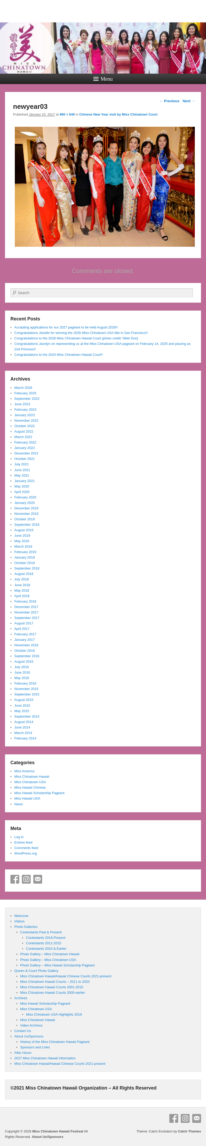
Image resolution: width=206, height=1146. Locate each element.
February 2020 (25, 497)
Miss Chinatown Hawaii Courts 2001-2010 (51, 987)
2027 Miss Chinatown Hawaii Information (45, 1058)
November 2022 (26, 420)
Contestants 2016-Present (45, 938)
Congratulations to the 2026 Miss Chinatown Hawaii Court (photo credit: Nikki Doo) (76, 338)
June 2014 (22, 727)
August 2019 (23, 530)
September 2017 (26, 618)
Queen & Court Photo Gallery (36, 971)
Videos (19, 921)
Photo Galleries (25, 927)
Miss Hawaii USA (27, 798)
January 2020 (24, 503)
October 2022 (24, 426)
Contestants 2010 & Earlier (46, 949)
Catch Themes (189, 1131)
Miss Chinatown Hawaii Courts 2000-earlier (52, 993)
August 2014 (23, 722)
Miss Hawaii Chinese (30, 787)
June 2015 (22, 705)
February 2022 (25, 442)
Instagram (26, 879)
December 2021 (26, 453)
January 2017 (24, 640)
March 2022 (23, 437)
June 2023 (22, 404)
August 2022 (23, 431)
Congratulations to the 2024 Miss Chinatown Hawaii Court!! (58, 355)
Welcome (21, 916)
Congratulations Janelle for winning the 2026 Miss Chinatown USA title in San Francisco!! (81, 333)
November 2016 (26, 645)
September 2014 (26, 716)
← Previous (169, 101)
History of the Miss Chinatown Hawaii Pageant (55, 1042)
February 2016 (25, 683)
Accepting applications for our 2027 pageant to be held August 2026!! (66, 327)
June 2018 (22, 585)
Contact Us (22, 1031)
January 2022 (24, 448)
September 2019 (26, 525)
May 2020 (21, 486)
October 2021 (24, 459)
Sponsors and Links (35, 1047)
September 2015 (26, 694)
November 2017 (26, 612)
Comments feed (26, 848)
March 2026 (23, 388)
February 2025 (25, 393)
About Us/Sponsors (28, 1036)
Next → (189, 101)
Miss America (24, 771)
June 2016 (22, 672)
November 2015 (26, 689)
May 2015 (21, 711)
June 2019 (22, 535)
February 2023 (25, 409)
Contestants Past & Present (41, 932)
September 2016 (26, 656)
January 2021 (24, 481)
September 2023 (26, 399)
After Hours (22, 1053)
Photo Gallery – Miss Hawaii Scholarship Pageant (57, 965)
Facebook (14, 879)
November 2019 (26, 514)
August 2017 (23, 623)
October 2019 (24, 519)
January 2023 (24, 415)
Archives (20, 998)
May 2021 (21, 475)
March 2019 (23, 546)
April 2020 (22, 492)
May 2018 (21, 590)
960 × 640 (67, 114)
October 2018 (24, 563)
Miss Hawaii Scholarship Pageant (39, 793)
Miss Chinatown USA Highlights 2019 (54, 1014)
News (18, 804)
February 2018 (25, 601)
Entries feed (23, 842)
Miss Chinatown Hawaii (31, 776)
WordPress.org (25, 853)
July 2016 (21, 667)
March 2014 (23, 733)
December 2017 (26, 607)
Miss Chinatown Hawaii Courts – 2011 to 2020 (55, 982)
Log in (18, 837)
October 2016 (24, 651)
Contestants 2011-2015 (43, 943)
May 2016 (21, 678)
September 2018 (26, 568)
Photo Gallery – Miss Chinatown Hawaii (50, 954)
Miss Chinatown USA (30, 782)
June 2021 (22, 470)
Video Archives (31, 1025)
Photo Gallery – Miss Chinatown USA (48, 960)
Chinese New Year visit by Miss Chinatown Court (118, 114)
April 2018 (22, 596)
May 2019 (21, 541)
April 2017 (22, 629)
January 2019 (24, 557)
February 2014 (25, 738)
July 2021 (21, 464)
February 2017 (25, 634)
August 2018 (23, 574)
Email (37, 879)
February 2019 (25, 552)
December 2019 (26, 508)
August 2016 (23, 661)
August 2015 (23, 700)
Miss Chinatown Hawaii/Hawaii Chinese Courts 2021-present (65, 976)
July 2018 (21, 579)
